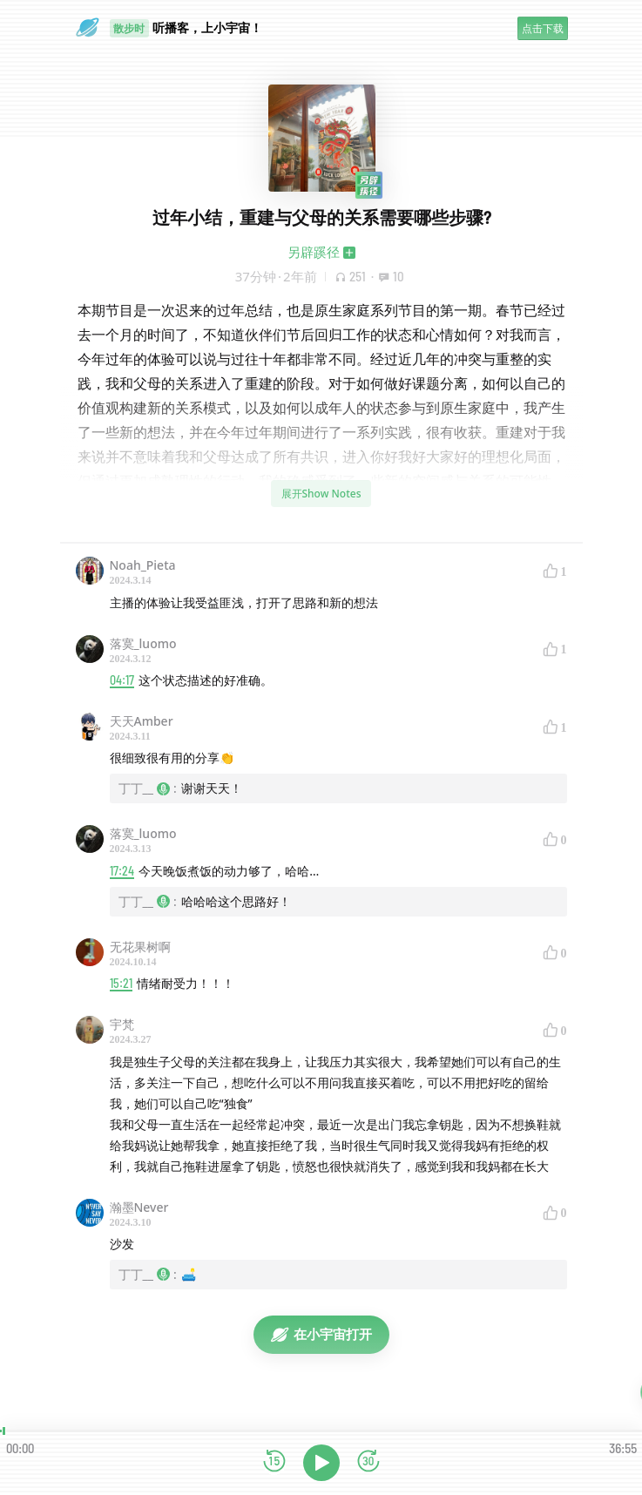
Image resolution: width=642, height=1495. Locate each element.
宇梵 (122, 1024)
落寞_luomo (143, 643)
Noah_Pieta (143, 565)
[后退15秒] (274, 1462)
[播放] (321, 1462)
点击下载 (543, 28)
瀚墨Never (139, 1207)
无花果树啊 (140, 946)
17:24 (122, 870)
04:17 (122, 680)
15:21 (121, 983)
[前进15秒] (368, 1462)
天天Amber (141, 721)
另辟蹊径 (313, 251)
